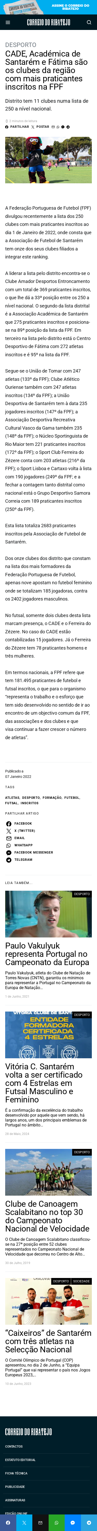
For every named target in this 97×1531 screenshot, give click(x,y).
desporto (31, 798)
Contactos (14, 1446)
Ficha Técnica (16, 1473)
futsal (11, 803)
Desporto (20, 45)
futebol (71, 798)
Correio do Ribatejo (48, 22)
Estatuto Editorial (20, 1460)
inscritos (30, 803)
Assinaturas (15, 1500)
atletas (12, 798)
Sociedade (81, 1281)
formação (52, 798)
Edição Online (16, 1514)
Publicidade (15, 1487)
